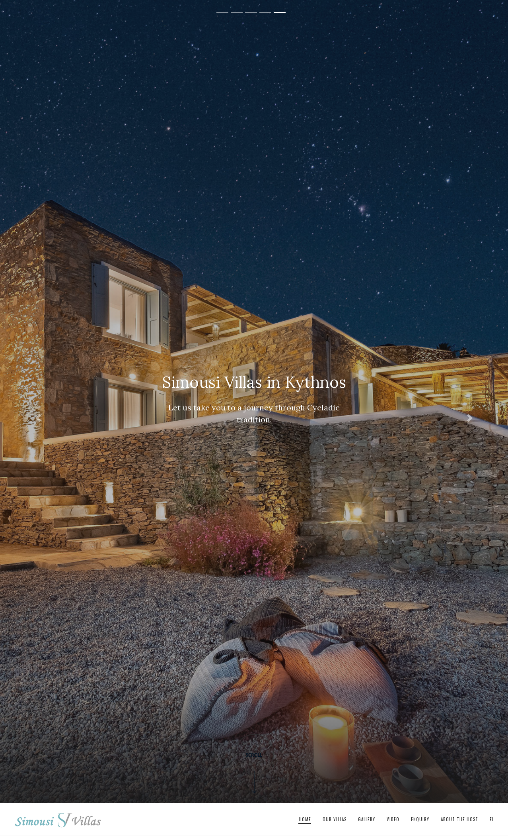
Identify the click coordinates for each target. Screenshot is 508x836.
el (492, 819)
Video (393, 819)
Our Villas (334, 819)
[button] (38, 418)
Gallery (366, 819)
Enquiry (420, 819)
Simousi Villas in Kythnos (58, 819)
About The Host (459, 819)
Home (305, 819)
